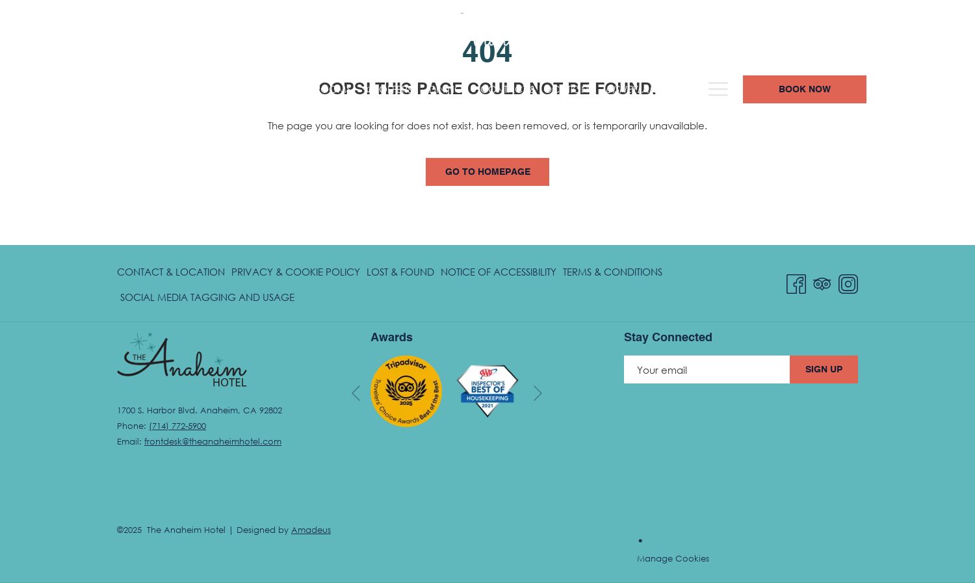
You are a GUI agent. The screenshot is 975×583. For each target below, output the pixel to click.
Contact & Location (171, 272)
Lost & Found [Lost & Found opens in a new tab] (400, 274)
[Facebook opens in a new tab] (796, 282)
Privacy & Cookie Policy (295, 272)
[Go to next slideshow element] (538, 393)
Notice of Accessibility (498, 272)
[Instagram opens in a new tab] (848, 282)
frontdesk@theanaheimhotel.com (212, 441)
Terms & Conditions (612, 272)
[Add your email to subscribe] (707, 369)
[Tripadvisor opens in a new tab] (822, 282)
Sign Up (823, 369)
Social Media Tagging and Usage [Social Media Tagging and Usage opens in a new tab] (207, 299)
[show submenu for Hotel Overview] (215, 89)
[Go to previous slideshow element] (356, 393)
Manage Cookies (673, 558)
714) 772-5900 (179, 426)
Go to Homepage (487, 172)
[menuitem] (61, 89)
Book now (890, 89)
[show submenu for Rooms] (279, 89)
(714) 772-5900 (706, 33)
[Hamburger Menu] (803, 89)
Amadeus (311, 530)
